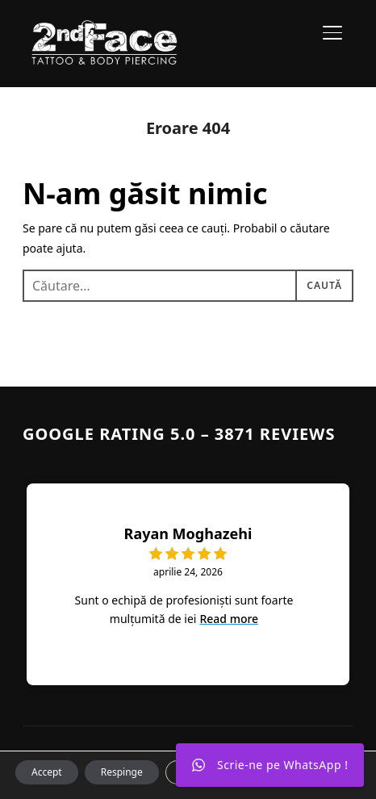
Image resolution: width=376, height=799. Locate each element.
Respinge (122, 772)
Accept (46, 772)
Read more (228, 618)
